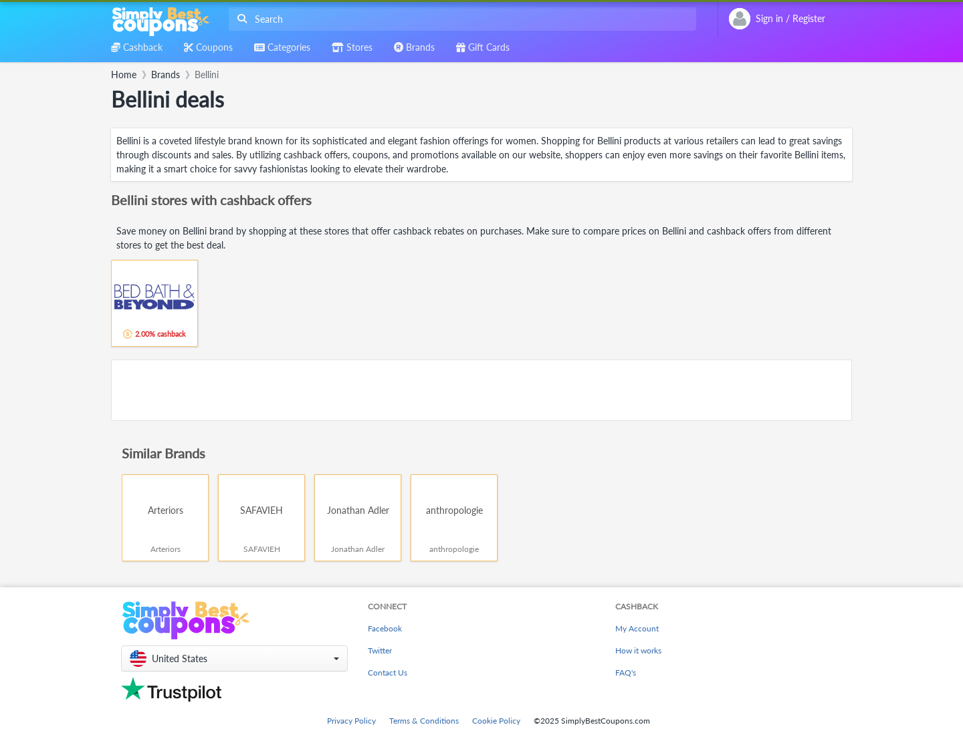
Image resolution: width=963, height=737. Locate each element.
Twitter (380, 650)
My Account (637, 628)
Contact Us (387, 673)
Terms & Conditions (424, 721)
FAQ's (625, 673)
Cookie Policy (496, 721)
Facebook (385, 628)
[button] (234, 658)
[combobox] (460, 19)
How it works (638, 650)
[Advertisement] (481, 390)
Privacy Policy (351, 721)
